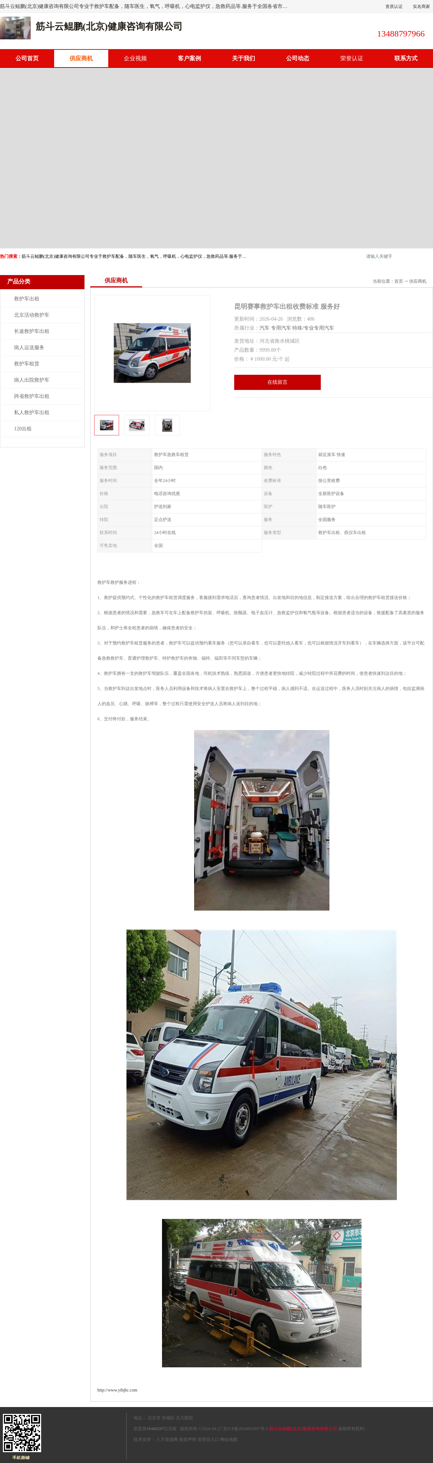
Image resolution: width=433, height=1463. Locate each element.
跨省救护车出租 (31, 396)
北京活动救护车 (31, 315)
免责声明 (187, 1439)
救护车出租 (26, 298)
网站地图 (228, 1439)
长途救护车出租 (31, 331)
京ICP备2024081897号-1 (245, 1428)
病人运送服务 (29, 347)
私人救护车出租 (31, 412)
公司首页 (27, 58)
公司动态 (297, 58)
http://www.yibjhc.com (117, 1390)
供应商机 (81, 58)
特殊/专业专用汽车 (313, 328)
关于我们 (243, 58)
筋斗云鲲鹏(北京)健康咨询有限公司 (303, 1428)
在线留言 (277, 382)
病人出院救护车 (31, 380)
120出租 (23, 428)
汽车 (264, 328)
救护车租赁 (26, 363)
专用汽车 (281, 328)
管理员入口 (208, 1439)
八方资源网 (167, 1439)
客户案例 (189, 58)
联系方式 (405, 58)
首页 (398, 281)
